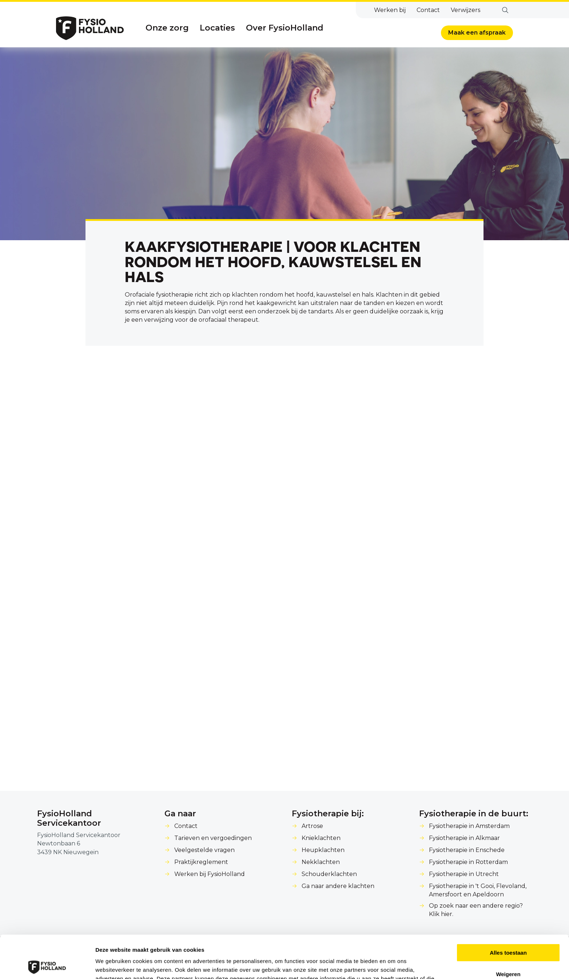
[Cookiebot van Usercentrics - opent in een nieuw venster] (47, 964)
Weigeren (508, 931)
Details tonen (112, 965)
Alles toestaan (508, 910)
